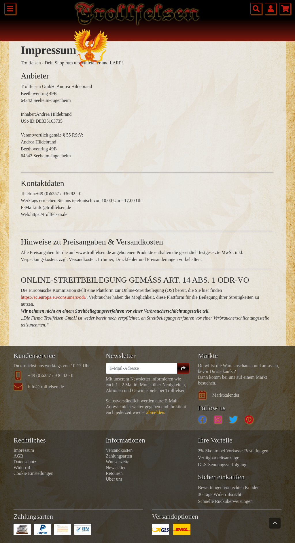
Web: (25, 214)
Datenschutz (25, 461)
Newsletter (116, 467)
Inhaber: (28, 114)
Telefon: (28, 193)
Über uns (114, 479)
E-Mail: (28, 207)
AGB (18, 456)
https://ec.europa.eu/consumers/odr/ (53, 297)
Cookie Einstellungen (33, 473)
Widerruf (22, 467)
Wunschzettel (118, 461)
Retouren (114, 473)
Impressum (24, 450)
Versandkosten (119, 450)
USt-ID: (28, 121)
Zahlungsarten (119, 456)
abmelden (155, 412)
